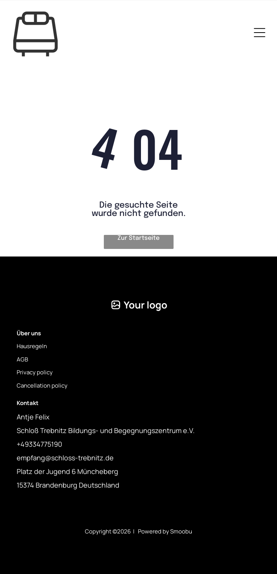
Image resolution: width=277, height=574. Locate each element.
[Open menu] (259, 32)
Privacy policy (35, 372)
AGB (22, 359)
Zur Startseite (138, 238)
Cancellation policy (42, 385)
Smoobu (181, 531)
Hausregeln (32, 346)
